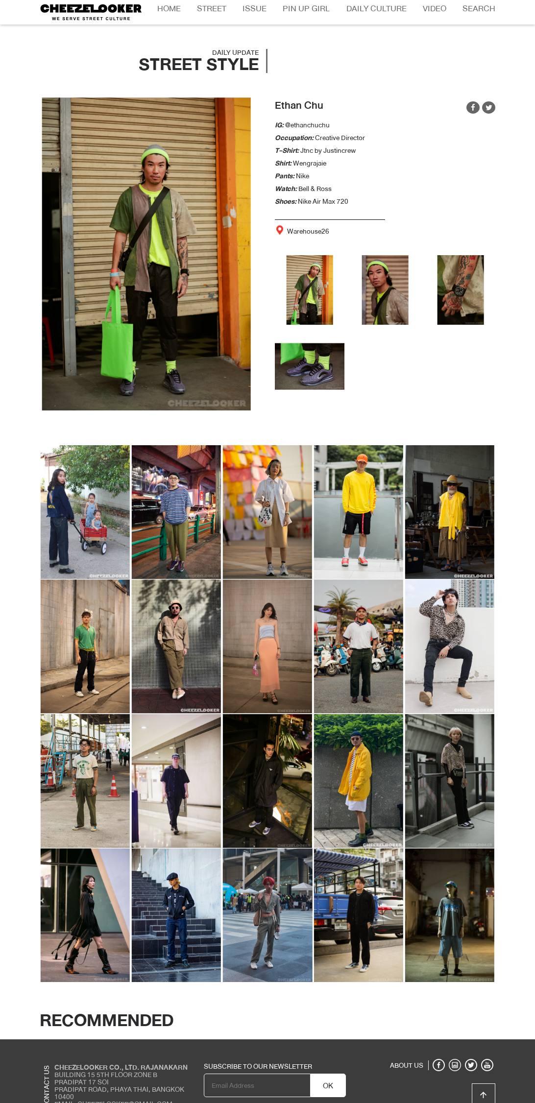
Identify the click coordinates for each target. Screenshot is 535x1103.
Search (478, 8)
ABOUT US (406, 1065)
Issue (255, 8)
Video (434, 8)
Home (169, 8)
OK (328, 1085)
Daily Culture (376, 8)
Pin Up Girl (306, 8)
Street (211, 8)
